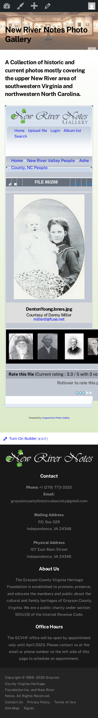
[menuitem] (34, 6)
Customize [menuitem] (20, 6)
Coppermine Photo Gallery (56, 418)
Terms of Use (65, 702)
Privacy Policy (38, 702)
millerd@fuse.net (48, 319)
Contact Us (14, 702)
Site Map (12, 708)
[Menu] (88, 19)
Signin (29, 708)
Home (17, 160)
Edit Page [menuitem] (47, 6)
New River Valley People (51, 160)
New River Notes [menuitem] (7, 6)
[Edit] (43, 438)
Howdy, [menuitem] (93, 6)
